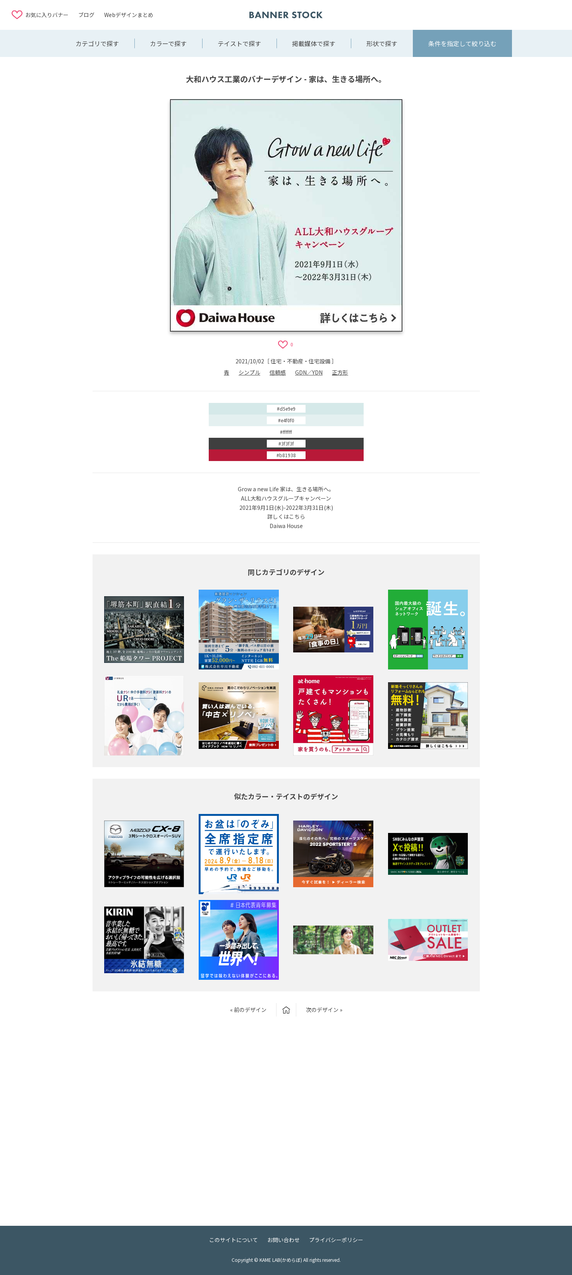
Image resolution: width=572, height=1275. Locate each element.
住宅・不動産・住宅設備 (300, 361)
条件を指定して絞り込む (462, 43)
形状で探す (381, 43)
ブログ (86, 15)
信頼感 (278, 372)
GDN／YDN (309, 372)
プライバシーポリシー (336, 1240)
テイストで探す (239, 43)
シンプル (249, 372)
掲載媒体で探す (313, 43)
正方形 (340, 372)
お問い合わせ (283, 1240)
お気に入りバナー (47, 15)
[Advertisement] (498, 14)
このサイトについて (233, 1240)
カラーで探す (168, 43)
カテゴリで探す (97, 43)
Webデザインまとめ (128, 15)
